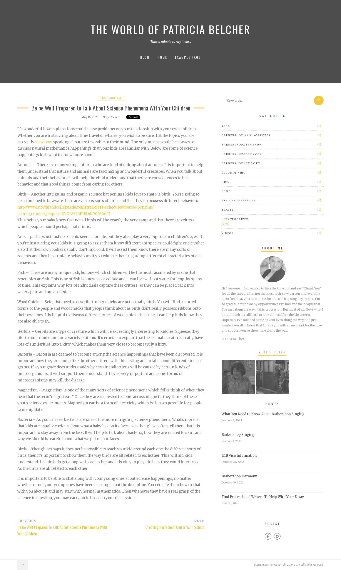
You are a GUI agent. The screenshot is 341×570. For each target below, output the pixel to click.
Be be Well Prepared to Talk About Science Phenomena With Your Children (62, 530)
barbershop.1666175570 (242, 153)
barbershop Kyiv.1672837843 (246, 135)
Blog (145, 57)
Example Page (188, 57)
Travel (228, 209)
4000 (226, 126)
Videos (228, 233)
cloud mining (234, 172)
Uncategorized (111, 98)
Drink (227, 182)
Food (226, 191)
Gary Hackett (111, 117)
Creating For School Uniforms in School (174, 527)
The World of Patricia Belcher (171, 29)
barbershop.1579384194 (242, 144)
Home (162, 57)
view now (43, 142)
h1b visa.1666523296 (239, 200)
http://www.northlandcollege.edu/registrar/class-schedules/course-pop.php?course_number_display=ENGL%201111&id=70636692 (85, 210)
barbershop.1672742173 (241, 163)
